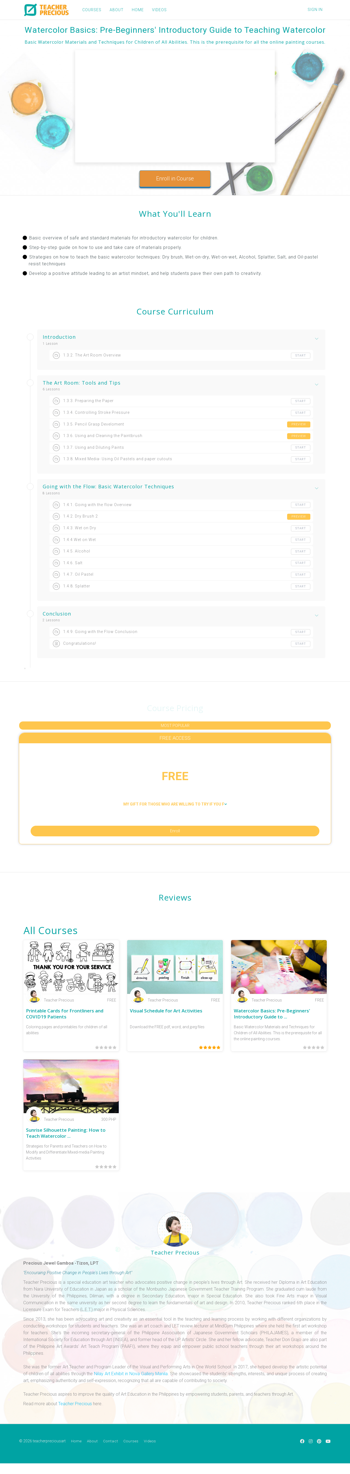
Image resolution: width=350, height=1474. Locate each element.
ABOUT (113, 10)
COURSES (88, 10)
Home (76, 1453)
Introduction (59, 337)
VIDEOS (155, 10)
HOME (134, 10)
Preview (298, 424)
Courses (131, 1453)
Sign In (315, 9)
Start (300, 356)
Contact (110, 1453)
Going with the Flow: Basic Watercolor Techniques (108, 486)
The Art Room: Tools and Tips (82, 383)
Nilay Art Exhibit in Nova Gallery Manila (131, 1385)
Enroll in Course (175, 178)
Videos (150, 1453)
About (92, 1453)
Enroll (175, 839)
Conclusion (57, 614)
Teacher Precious (75, 1415)
